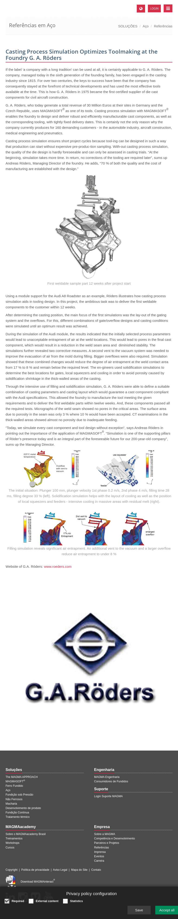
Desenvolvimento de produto (23, 808)
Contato (96, 869)
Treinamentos (14, 838)
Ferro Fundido (14, 785)
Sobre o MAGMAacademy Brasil (26, 834)
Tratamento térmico (18, 817)
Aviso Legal (60, 869)
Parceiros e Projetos (106, 843)
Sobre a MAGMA (104, 834)
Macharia (11, 803)
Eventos (99, 856)
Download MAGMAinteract (38, 881)
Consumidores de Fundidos (111, 781)
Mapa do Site (79, 869)
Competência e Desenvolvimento (114, 838)
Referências (163, 26)
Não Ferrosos (14, 799)
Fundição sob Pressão (19, 794)
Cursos (10, 847)
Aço (146, 26)
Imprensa (100, 852)
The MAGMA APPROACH (22, 777)
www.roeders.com (58, 566)
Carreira (99, 860)
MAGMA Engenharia (106, 777)
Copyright (11, 869)
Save (139, 911)
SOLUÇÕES (127, 26)
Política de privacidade (35, 869)
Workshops (12, 843)
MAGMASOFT (15, 781)
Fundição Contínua (17, 812)
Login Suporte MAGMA (108, 796)
